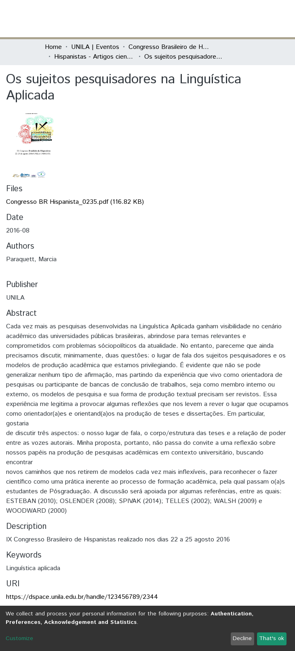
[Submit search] (191, 18)
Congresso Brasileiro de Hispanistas (169, 47)
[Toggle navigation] (245, 19)
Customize (19, 638)
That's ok (271, 638)
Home (53, 47)
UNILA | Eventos (95, 47)
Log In (220, 18)
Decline (242, 638)
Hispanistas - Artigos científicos (94, 56)
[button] (203, 18)
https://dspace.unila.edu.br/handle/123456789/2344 (82, 597)
